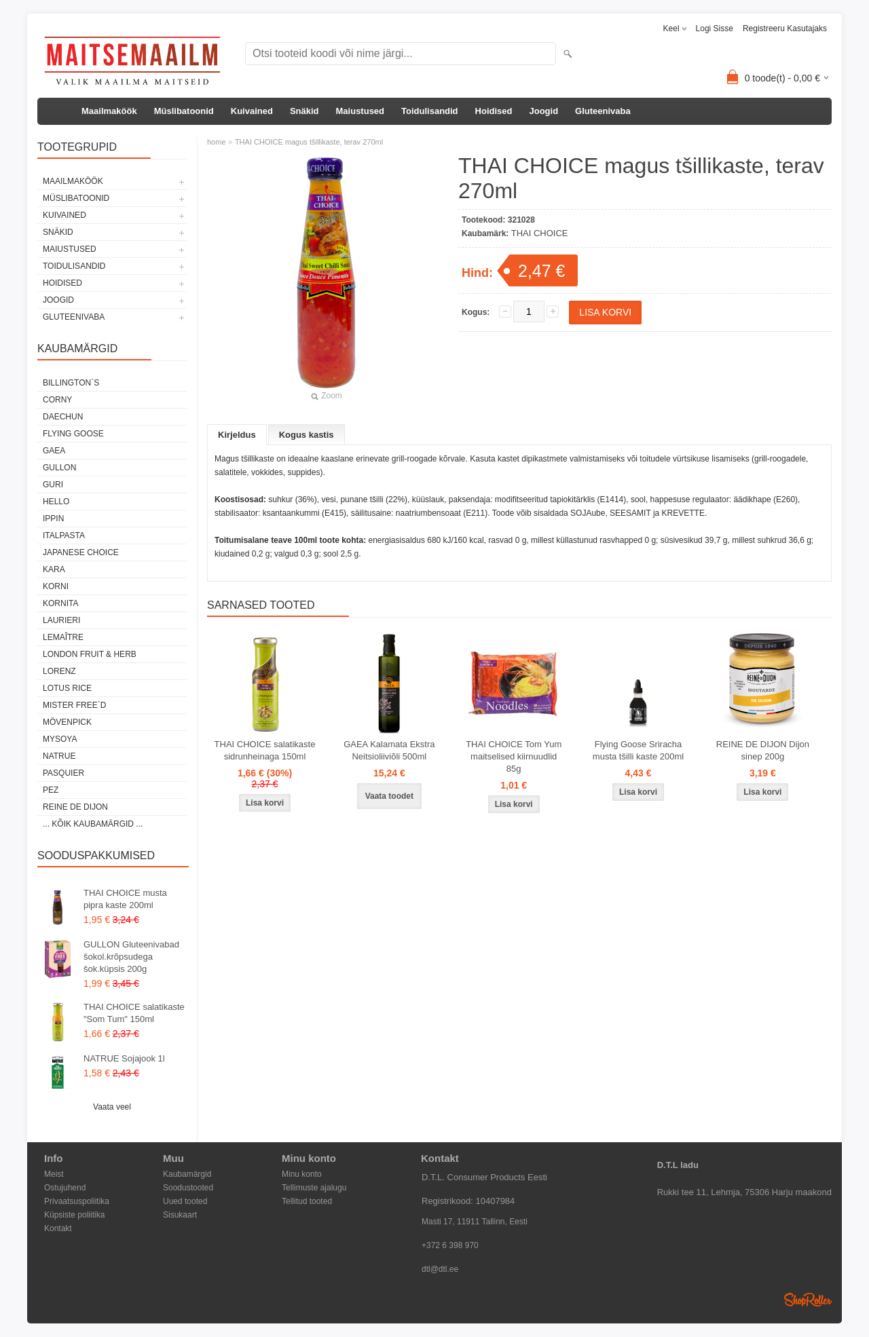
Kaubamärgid (187, 1174)
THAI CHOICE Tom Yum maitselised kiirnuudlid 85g (513, 756)
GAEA (54, 450)
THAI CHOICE (539, 233)
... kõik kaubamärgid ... (93, 824)
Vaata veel (112, 1107)
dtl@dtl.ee (440, 1269)
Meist (54, 1174)
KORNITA (60, 603)
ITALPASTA (64, 535)
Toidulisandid (429, 111)
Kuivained (252, 111)
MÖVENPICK (67, 722)
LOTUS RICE (67, 688)
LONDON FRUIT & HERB (89, 654)
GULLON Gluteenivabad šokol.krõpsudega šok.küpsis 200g (131, 956)
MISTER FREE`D (74, 705)
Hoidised (494, 111)
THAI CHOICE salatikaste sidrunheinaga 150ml (265, 750)
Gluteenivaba (603, 111)
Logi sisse (714, 28)
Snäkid (304, 111)
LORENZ (59, 671)
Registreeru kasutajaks (785, 28)
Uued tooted (185, 1201)
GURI (53, 484)
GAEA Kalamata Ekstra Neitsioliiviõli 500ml (389, 750)
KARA (54, 569)
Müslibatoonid (184, 111)
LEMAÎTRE (63, 637)
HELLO (56, 501)
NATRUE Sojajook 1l (124, 1058)
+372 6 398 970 (450, 1245)
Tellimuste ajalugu (314, 1187)
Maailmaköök (109, 111)
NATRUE (59, 756)
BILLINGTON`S (71, 383)
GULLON (59, 467)
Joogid (543, 111)
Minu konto (302, 1174)
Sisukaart (180, 1215)
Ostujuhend (65, 1187)
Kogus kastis (306, 435)
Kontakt (58, 1228)
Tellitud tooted (307, 1201)
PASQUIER (63, 773)
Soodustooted (188, 1187)
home (216, 142)
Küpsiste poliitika (74, 1215)
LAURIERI (61, 620)
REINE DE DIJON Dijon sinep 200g (762, 750)
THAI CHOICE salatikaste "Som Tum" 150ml (134, 1013)
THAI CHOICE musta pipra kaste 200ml (125, 899)
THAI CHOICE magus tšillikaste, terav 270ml (309, 142)
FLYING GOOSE (73, 433)
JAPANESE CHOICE (81, 552)
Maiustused (360, 111)
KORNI (56, 586)
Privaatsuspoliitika (76, 1201)
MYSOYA (60, 739)
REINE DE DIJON (75, 807)
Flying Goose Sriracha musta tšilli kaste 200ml (638, 750)
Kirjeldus (237, 435)
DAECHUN (63, 416)
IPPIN (53, 518)
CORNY (57, 399)
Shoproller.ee (808, 1299)
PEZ (50, 790)
